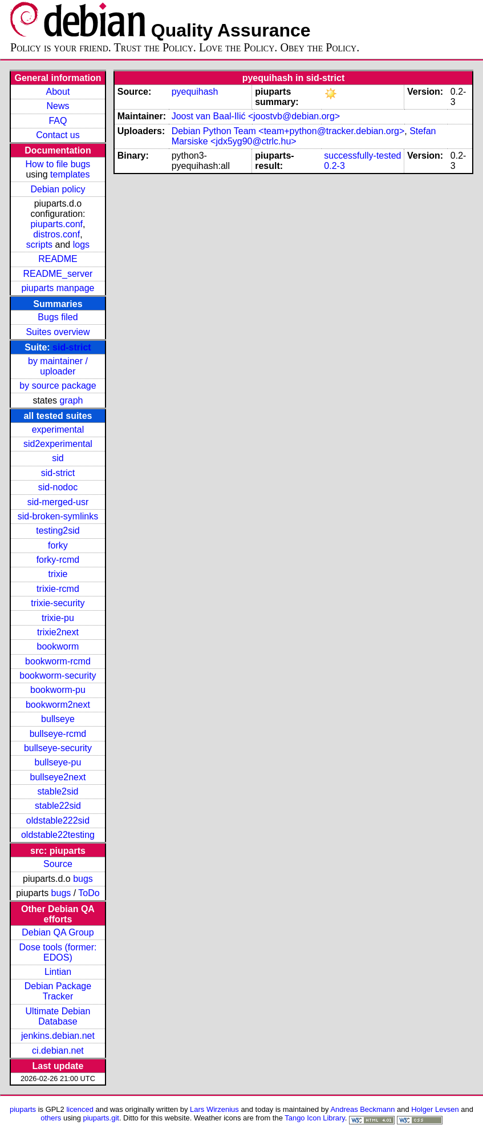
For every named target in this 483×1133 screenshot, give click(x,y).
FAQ (57, 121)
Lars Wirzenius (214, 1109)
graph (71, 400)
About (58, 91)
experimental (58, 429)
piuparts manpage (57, 288)
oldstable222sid (58, 820)
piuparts (23, 1109)
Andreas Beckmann (362, 1109)
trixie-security (57, 603)
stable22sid (58, 806)
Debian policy (57, 189)
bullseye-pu (58, 762)
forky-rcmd (58, 560)
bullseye (58, 719)
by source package (57, 385)
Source (57, 864)
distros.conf (56, 234)
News (57, 106)
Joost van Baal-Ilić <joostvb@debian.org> (256, 116)
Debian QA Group (58, 932)
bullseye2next (58, 777)
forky (58, 545)
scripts (39, 244)
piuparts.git (101, 1118)
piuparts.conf (56, 224)
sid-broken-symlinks (58, 516)
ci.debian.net (58, 1050)
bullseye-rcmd (58, 734)
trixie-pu (58, 618)
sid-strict (71, 347)
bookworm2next (58, 704)
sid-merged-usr (58, 502)
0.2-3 (334, 166)
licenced (80, 1109)
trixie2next (58, 632)
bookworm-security (57, 675)
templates (70, 174)
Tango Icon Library (315, 1118)
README (57, 259)
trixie (58, 574)
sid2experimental (57, 444)
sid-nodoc (58, 487)
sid (57, 458)
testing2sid (58, 530)
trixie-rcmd (57, 589)
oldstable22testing (58, 835)
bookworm (58, 646)
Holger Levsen (435, 1109)
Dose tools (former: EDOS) (57, 952)
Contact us (57, 135)
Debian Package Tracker (58, 991)
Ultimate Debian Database (58, 1016)
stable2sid (57, 791)
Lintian (57, 972)
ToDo (88, 893)
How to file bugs (58, 164)
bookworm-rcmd (58, 661)
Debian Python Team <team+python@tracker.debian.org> (288, 131)
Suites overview (58, 332)
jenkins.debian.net (58, 1036)
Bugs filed (58, 317)
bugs (83, 879)
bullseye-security (58, 748)
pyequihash (195, 91)
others (50, 1118)
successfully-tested (362, 155)
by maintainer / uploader (58, 366)
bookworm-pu (58, 690)
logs (81, 244)
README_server (58, 274)
